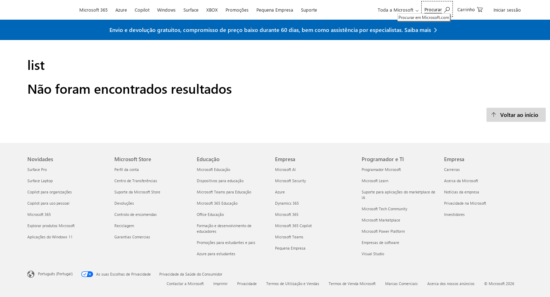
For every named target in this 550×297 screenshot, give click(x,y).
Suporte (309, 10)
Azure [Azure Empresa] (280, 191)
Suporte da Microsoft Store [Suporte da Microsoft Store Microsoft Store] (137, 191)
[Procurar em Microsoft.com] (437, 9)
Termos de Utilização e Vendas (292, 283)
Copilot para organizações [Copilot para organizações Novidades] (49, 191)
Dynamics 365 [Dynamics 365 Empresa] (287, 203)
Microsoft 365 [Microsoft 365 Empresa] (287, 214)
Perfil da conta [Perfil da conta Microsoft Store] (126, 169)
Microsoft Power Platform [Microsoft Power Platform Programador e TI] (383, 231)
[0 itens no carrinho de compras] (470, 9)
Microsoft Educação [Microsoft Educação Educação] (213, 169)
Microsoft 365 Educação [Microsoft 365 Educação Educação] (217, 203)
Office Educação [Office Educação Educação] (210, 214)
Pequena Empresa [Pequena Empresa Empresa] (290, 248)
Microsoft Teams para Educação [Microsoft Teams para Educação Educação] (224, 191)
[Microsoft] (51, 9)
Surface (191, 10)
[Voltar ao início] (516, 115)
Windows (166, 10)
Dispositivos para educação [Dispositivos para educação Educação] (220, 180)
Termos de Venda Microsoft (352, 283)
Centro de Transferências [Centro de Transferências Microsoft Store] (135, 180)
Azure (121, 10)
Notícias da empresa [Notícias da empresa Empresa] (461, 191)
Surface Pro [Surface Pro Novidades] (37, 169)
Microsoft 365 (93, 10)
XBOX (212, 10)
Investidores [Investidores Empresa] (454, 214)
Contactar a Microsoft (185, 283)
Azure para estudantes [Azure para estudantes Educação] (216, 253)
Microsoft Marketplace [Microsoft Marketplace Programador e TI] (381, 220)
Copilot (142, 10)
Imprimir (220, 283)
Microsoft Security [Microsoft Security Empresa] (290, 180)
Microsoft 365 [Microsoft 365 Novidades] (39, 214)
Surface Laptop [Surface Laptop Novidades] (40, 180)
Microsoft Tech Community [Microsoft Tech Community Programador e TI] (384, 208)
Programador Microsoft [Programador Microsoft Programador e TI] (381, 169)
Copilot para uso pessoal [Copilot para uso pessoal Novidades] (48, 203)
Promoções (237, 10)
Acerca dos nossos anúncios (451, 283)
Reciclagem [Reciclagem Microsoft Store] (124, 225)
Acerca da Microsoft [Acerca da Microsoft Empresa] (461, 180)
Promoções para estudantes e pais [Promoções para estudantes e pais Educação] (226, 242)
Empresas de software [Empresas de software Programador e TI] (380, 242)
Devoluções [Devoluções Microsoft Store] (124, 203)
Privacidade (247, 283)
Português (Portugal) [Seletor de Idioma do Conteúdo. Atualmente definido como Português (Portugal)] (55, 273)
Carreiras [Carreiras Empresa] (452, 169)
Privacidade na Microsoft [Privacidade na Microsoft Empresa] (465, 203)
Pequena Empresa (274, 10)
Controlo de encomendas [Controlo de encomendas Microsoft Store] (135, 214)
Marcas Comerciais (401, 283)
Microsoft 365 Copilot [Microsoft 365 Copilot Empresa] (293, 225)
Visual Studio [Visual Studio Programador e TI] (373, 253)
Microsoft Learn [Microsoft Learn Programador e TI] (375, 180)
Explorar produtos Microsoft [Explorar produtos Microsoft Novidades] (51, 225)
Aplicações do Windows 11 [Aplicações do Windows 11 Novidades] (50, 236)
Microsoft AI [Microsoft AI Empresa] (285, 169)
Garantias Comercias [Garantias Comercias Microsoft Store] (132, 236)
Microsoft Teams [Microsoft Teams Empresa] (289, 236)
